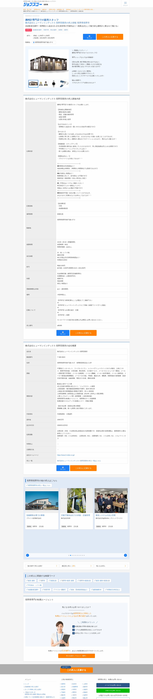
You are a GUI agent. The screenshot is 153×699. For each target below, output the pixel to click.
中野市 (74, 668)
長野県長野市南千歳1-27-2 (44, 42)
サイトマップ (29, 686)
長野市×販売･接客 (67, 559)
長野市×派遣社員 (84, 559)
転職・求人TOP (27, 9)
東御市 (85, 670)
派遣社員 (28, 30)
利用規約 (27, 684)
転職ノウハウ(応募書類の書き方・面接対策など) (40, 675)
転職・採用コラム (46, 678)
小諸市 (63, 676)
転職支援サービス (30, 678)
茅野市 (74, 670)
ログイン (44, 689)
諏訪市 (63, 673)
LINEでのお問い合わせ (113, 669)
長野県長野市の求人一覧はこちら (38, 485)
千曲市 (63, 670)
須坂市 (85, 668)
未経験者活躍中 (37, 30)
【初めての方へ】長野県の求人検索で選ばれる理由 (35, 671)
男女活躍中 (53, 30)
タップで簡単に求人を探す (33, 668)
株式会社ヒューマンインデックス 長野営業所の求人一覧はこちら (79, 461)
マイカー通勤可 (59, 568)
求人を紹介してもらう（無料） (76, 634)
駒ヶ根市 (64, 679)
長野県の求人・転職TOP (40, 9)
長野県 (60, 30)
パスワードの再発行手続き (33, 692)
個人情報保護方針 (46, 681)
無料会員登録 (29, 689)
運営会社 (44, 684)
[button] (27, 533)
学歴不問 (46, 30)
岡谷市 (74, 676)
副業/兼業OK (96, 568)
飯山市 (85, 676)
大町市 (74, 673)
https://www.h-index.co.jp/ (66, 455)
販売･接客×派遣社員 (102, 559)
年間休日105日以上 (112, 568)
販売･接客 (30, 559)
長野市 (66, 30)
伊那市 (63, 668)
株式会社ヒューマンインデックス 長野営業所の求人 (79, 9)
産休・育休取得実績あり (78, 568)
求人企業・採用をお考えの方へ (34, 695)
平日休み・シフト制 (33, 564)
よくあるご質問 (29, 681)
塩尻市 (85, 673)
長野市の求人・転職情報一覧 (56, 9)
